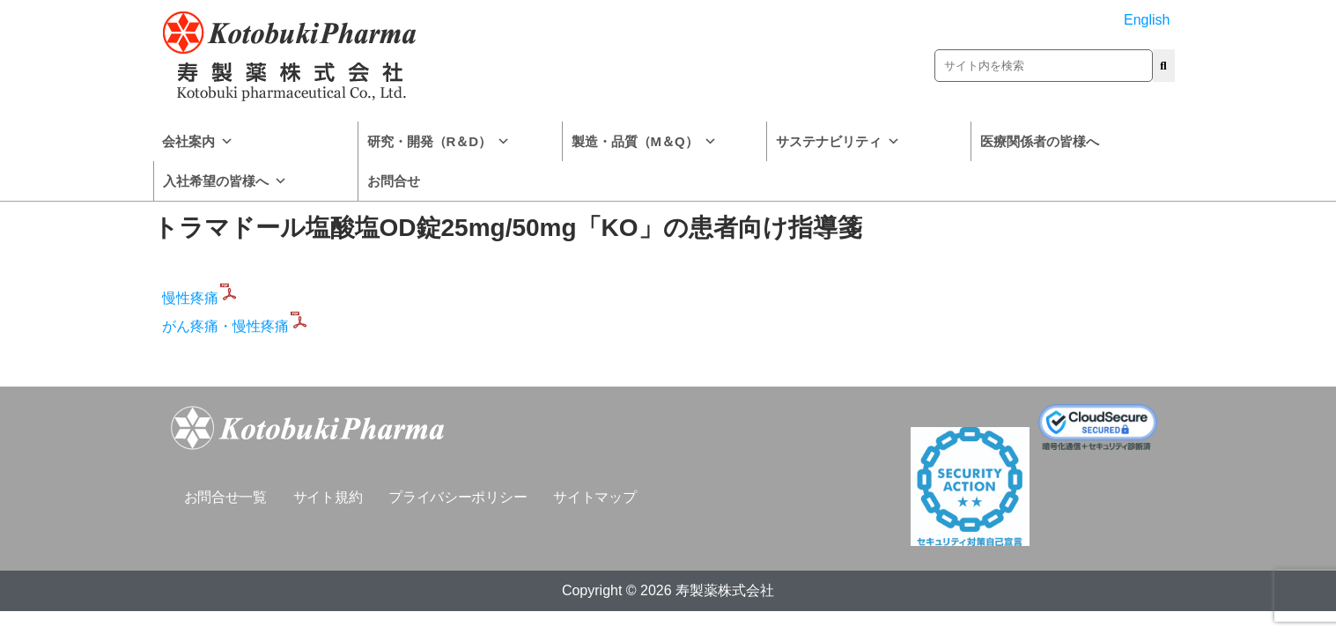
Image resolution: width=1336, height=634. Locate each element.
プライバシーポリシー (457, 497)
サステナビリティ (838, 141)
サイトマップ (594, 497)
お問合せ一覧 (225, 497)
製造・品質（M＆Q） (644, 141)
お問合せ (393, 180)
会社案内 (197, 141)
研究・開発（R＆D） (439, 141)
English (1147, 19)
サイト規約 (328, 497)
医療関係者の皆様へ (1039, 141)
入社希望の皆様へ (225, 181)
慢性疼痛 (201, 298)
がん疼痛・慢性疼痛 (236, 326)
